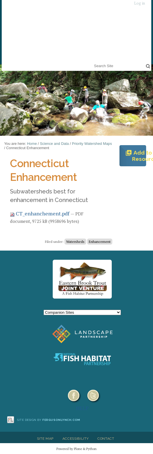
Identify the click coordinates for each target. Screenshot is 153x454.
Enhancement (100, 241)
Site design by (48, 419)
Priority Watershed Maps (92, 143)
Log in (139, 3)
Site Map (45, 439)
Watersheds (75, 241)
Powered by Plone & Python (76, 449)
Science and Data (54, 143)
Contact (105, 439)
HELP (82, 408)
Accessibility (75, 439)
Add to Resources (135, 155)
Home (32, 143)
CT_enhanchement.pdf (40, 213)
